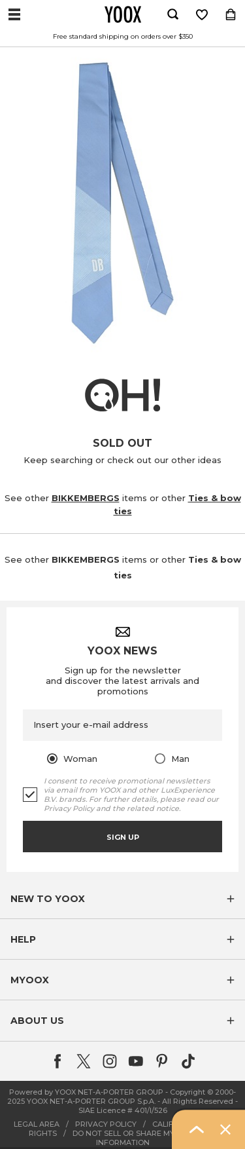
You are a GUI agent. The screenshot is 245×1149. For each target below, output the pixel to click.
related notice (153, 808)
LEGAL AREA (36, 1124)
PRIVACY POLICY (106, 1124)
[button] (122, 898)
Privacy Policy (69, 808)
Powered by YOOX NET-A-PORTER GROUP (86, 1092)
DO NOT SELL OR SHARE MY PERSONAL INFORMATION (145, 1138)
